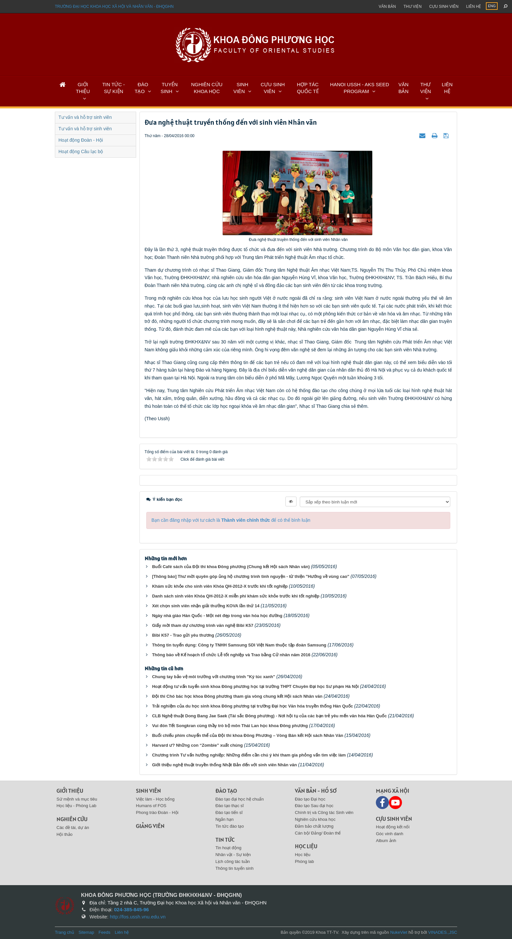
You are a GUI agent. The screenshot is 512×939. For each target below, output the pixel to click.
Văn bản (387, 6)
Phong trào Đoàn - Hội (157, 812)
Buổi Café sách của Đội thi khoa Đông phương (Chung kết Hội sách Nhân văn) (231, 566)
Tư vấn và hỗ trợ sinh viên (85, 117)
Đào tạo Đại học (310, 799)
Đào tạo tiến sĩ (229, 812)
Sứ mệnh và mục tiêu (76, 799)
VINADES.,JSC (442, 932)
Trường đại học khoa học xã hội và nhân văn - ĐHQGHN (114, 6)
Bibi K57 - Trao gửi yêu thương (183, 635)
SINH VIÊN (240, 88)
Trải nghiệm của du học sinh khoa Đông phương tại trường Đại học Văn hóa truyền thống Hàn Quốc (252, 706)
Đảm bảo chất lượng (314, 826)
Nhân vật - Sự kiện (233, 854)
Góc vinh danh (389, 833)
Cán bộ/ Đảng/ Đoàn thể (318, 833)
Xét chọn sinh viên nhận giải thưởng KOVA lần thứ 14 (206, 605)
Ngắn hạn (225, 819)
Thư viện (413, 6)
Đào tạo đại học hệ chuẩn (240, 799)
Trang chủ (64, 932)
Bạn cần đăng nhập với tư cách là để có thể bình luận (231, 520)
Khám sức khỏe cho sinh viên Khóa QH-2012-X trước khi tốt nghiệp (220, 586)
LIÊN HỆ (447, 88)
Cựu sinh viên (443, 6)
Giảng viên (150, 826)
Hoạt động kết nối (392, 826)
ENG (492, 6)
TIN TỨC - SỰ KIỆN (113, 88)
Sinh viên (148, 790)
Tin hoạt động (229, 847)
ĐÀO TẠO (141, 88)
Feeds (104, 932)
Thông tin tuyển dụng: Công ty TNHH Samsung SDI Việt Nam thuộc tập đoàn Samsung (239, 645)
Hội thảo (64, 834)
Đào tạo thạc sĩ (230, 805)
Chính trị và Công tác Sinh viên (324, 812)
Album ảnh (386, 840)
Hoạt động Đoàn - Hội (80, 140)
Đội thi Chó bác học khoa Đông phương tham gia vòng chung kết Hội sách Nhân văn (237, 696)
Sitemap (86, 932)
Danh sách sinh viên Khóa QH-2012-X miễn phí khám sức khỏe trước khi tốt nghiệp (236, 596)
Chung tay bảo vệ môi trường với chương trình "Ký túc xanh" (213, 676)
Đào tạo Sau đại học (314, 805)
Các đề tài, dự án (72, 827)
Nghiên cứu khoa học (315, 819)
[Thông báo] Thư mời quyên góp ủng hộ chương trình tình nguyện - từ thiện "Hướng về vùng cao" (250, 576)
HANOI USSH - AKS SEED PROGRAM (359, 88)
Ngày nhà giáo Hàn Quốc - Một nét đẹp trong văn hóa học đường (217, 615)
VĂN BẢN (403, 88)
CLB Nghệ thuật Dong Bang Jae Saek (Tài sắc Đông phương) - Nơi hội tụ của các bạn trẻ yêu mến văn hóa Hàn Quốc (269, 715)
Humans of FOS (151, 805)
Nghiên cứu (72, 819)
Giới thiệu (69, 790)
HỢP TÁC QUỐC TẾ (307, 88)
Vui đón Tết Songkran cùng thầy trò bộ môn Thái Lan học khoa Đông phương (230, 725)
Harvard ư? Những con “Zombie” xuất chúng (197, 745)
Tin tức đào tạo (230, 826)
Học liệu (306, 846)
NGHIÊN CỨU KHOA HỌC (206, 88)
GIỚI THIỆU (83, 88)
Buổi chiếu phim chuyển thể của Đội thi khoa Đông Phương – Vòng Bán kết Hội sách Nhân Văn (248, 735)
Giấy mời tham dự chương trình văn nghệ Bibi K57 (202, 625)
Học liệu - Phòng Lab (76, 805)
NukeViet (399, 932)
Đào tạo (226, 790)
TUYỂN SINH (169, 88)
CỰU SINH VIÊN (273, 88)
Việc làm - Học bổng (155, 799)
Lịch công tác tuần (233, 861)
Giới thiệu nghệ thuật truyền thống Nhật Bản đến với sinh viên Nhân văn (224, 764)
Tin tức (225, 839)
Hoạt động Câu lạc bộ (80, 151)
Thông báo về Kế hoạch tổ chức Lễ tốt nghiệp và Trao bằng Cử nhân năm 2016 (231, 654)
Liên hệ (473, 6)
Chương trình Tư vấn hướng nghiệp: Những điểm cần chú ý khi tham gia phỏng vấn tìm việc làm (249, 755)
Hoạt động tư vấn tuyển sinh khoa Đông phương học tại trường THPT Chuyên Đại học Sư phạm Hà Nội (255, 686)
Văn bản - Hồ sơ (316, 790)
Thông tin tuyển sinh (235, 868)
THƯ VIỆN (425, 88)
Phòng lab (304, 861)
